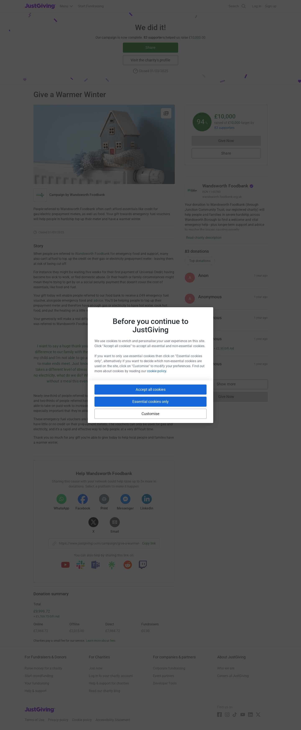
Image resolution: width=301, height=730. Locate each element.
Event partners (163, 676)
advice (98, 300)
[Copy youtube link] (65, 565)
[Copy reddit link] (128, 565)
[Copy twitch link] (143, 565)
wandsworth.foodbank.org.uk (222, 196)
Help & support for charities (109, 683)
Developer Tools (165, 683)
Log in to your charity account (111, 676)
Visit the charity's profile (150, 60)
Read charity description (204, 238)
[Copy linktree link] (111, 566)
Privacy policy (58, 720)
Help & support (35, 691)
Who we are (225, 668)
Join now (95, 668)
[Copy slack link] (80, 565)
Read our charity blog (104, 691)
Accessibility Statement (113, 720)
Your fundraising (37, 683)
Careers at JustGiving (233, 676)
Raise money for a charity (43, 668)
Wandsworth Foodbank (87, 195)
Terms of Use (34, 720)
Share (150, 47)
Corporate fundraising (169, 668)
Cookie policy (82, 720)
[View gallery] (166, 113)
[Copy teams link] (95, 565)
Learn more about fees (100, 640)
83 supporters (224, 128)
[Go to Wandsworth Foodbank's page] (192, 190)
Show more (230, 385)
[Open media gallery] (104, 144)
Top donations (199, 261)
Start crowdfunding (39, 676)
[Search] (237, 6)
